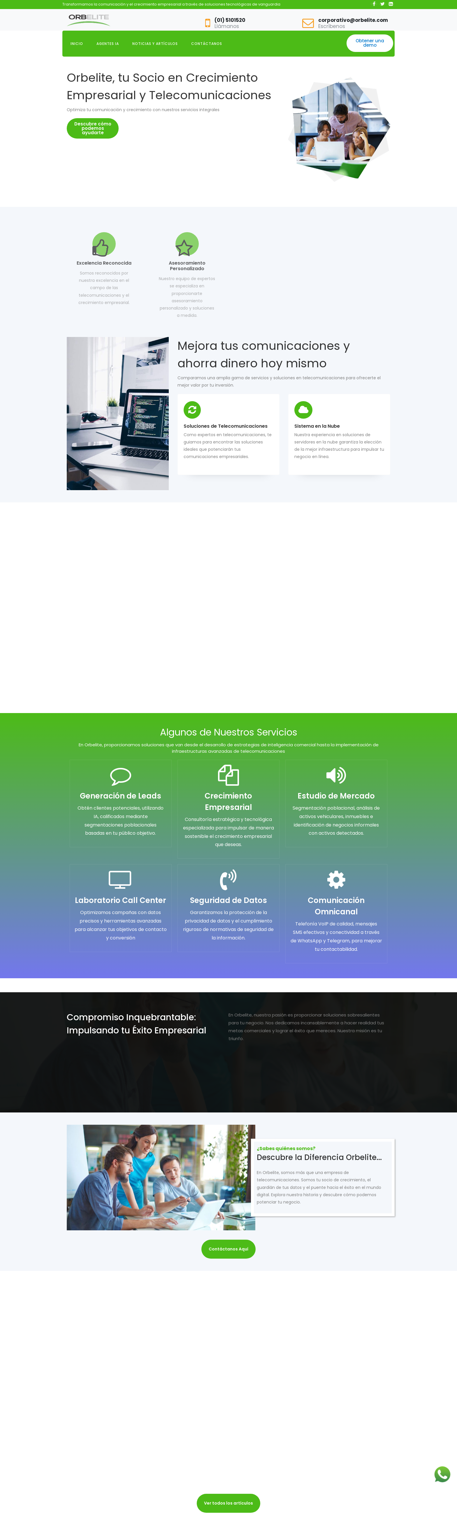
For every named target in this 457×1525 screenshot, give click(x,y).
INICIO (77, 43)
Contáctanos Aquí (228, 1249)
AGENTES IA (107, 43)
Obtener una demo (370, 43)
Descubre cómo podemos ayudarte (92, 128)
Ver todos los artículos (228, 1503)
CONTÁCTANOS (206, 43)
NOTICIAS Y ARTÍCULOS (155, 43)
